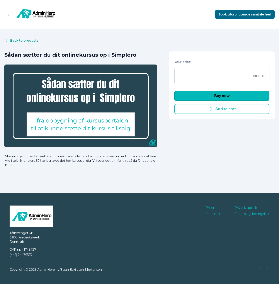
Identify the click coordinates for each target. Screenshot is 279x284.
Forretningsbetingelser (252, 214)
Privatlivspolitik (246, 208)
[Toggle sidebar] (8, 14)
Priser (210, 208)
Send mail (213, 214)
